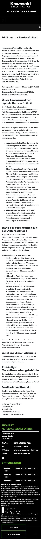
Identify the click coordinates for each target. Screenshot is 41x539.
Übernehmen (13, 527)
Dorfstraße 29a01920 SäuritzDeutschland (8, 436)
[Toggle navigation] (3, 20)
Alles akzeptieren (13, 534)
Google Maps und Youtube (13, 512)
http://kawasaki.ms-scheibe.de (26, 450)
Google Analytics (10, 508)
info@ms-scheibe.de (22, 453)
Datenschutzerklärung (10, 496)
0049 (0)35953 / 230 (22, 443)
